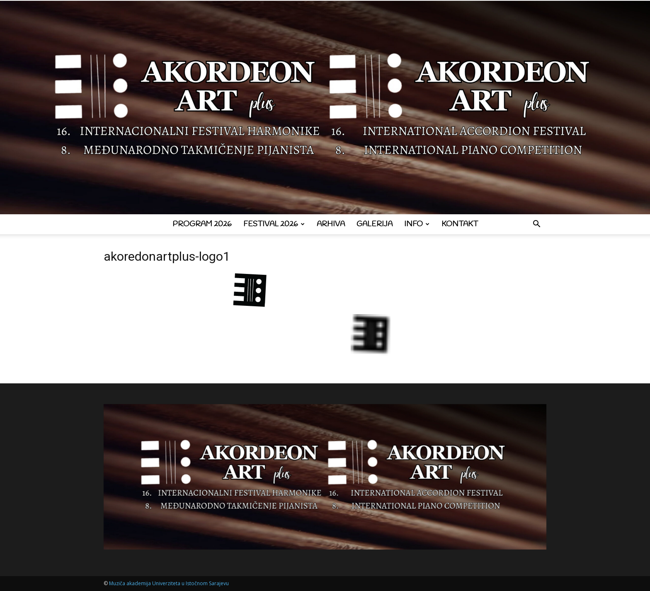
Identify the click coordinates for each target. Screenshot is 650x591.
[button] (536, 225)
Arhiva (331, 224)
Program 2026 (202, 224)
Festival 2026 (274, 224)
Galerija (375, 224)
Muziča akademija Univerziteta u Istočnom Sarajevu (169, 583)
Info (416, 224)
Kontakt (459, 224)
